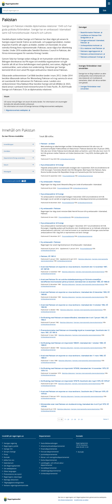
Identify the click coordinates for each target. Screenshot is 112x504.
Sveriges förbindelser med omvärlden (90, 87)
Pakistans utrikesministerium (93, 54)
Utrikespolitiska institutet (91, 45)
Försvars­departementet (50, 452)
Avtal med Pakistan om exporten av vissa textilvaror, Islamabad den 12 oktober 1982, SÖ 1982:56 (74, 306)
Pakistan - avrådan (48, 144)
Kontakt (7, 457)
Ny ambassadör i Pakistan (51, 182)
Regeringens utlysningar (13, 477)
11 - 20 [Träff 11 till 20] (67, 419)
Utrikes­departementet (49, 473)
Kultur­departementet (49, 460)
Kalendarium (8, 463)
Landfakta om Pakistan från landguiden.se (93, 36)
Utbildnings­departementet (51, 471)
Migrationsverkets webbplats (18, 110)
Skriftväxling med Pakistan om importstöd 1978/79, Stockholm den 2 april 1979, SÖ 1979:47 (75, 381)
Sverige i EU (8, 449)
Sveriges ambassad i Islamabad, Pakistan (93, 41)
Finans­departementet (49, 449)
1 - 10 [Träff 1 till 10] (60, 419)
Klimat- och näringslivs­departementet (55, 457)
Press (6, 454)
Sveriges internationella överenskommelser (90, 272)
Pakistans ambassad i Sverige (93, 57)
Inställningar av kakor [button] (81, 500)
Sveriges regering (10, 443)
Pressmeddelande (68, 176)
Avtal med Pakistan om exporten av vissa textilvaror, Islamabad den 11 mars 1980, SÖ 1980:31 (73, 357)
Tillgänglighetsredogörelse (14, 483)
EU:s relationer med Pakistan (93, 48)
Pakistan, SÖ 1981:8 (48, 256)
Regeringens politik (11, 446)
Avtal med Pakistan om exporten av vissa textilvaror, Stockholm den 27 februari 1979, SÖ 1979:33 (74, 392)
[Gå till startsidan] (10, 3)
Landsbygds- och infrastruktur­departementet (52, 464)
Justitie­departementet (49, 454)
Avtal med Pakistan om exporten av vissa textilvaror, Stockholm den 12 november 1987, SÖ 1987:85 (74, 268)
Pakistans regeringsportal (91, 51)
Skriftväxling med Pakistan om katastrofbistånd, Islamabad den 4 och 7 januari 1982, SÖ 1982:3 (74, 318)
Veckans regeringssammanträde (16, 485)
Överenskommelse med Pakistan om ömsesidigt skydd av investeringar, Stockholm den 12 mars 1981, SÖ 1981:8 (75, 331)
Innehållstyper (19, 144)
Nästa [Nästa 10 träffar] (106, 419)
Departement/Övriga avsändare (19, 158)
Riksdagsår (19, 172)
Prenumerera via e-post (13, 474)
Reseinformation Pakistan (91, 32)
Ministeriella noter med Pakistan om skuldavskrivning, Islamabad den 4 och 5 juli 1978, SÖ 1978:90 (75, 405)
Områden (19, 151)
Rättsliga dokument (84, 259)
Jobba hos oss (9, 460)
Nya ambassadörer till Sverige (52, 165)
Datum (19, 165)
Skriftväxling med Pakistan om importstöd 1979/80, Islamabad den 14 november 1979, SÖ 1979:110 (75, 369)
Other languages (10, 471)
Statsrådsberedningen (49, 443)
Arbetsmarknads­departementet (53, 446)
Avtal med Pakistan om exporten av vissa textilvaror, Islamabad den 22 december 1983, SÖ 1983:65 (75, 293)
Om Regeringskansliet (12, 466)
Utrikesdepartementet (67, 159)
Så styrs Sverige (10, 452)
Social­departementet (49, 468)
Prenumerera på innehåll (15, 181)
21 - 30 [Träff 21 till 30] (73, 419)
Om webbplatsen (10, 468)
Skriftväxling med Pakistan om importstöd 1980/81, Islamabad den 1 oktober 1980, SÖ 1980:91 (73, 344)
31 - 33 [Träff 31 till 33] (80, 419)
